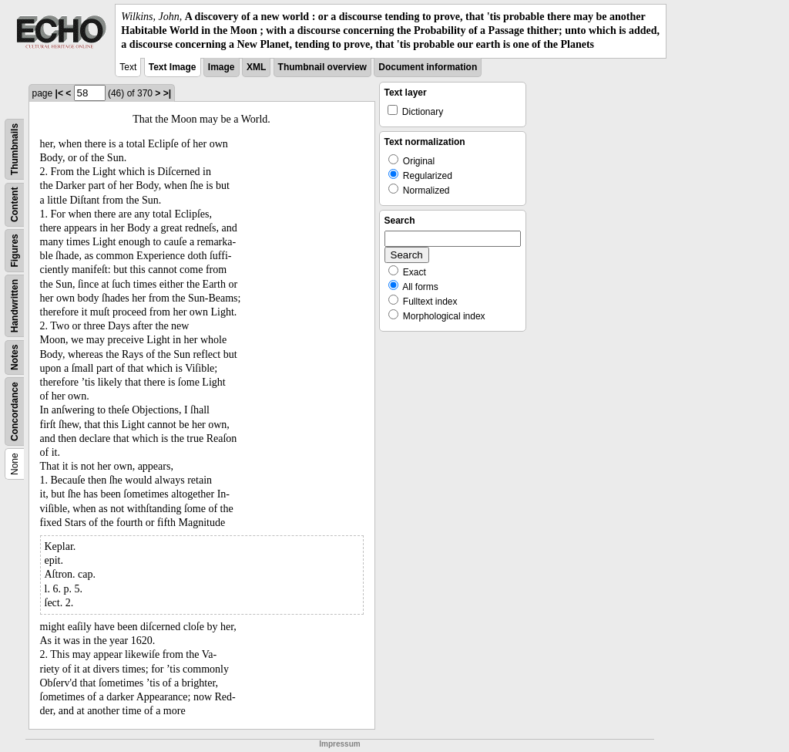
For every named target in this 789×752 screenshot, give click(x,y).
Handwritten (14, 305)
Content (14, 204)
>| (167, 93)
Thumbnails (14, 148)
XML (256, 67)
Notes (14, 356)
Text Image (172, 67)
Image (221, 67)
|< (59, 93)
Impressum (339, 744)
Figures (14, 250)
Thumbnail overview (322, 67)
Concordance (14, 411)
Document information (427, 67)
